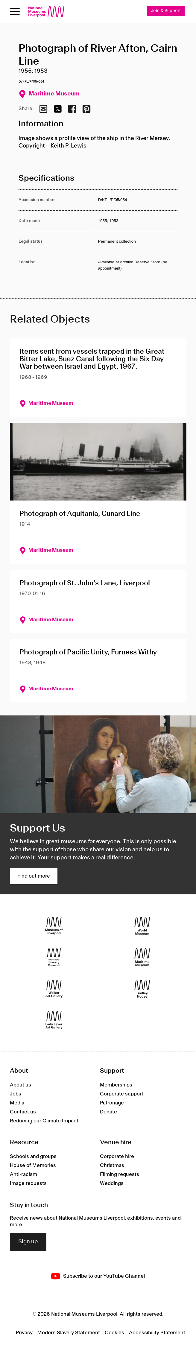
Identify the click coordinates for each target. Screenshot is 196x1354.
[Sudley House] (142, 989)
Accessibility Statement (157, 1332)
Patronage (112, 1103)
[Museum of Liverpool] (54, 926)
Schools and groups (33, 1156)
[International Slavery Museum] (54, 957)
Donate (108, 1112)
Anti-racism (23, 1174)
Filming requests (119, 1174)
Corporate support (121, 1094)
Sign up (28, 1242)
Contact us (23, 1112)
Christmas (112, 1165)
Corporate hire (117, 1156)
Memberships (116, 1085)
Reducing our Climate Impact (44, 1121)
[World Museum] (142, 926)
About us (20, 1085)
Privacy (24, 1332)
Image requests (28, 1183)
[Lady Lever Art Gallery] (54, 1020)
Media (17, 1103)
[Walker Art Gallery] (54, 989)
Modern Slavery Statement (68, 1332)
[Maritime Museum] (142, 957)
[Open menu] (15, 11)
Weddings (112, 1183)
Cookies (114, 1332)
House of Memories (33, 1165)
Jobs (15, 1094)
